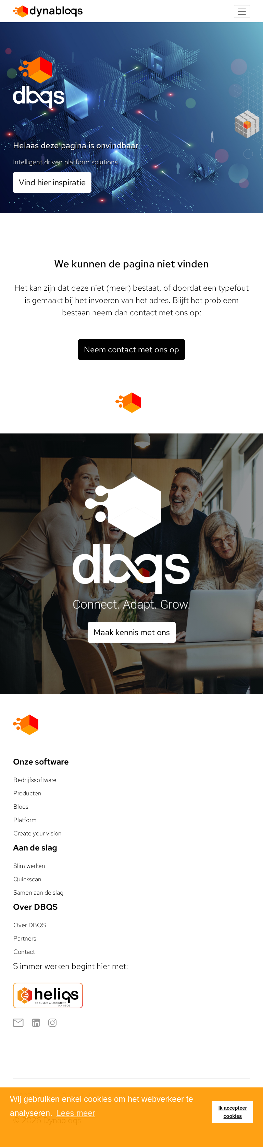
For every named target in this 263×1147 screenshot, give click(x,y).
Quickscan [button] (27, 879)
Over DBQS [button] (29, 925)
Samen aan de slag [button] (38, 892)
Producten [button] (27, 793)
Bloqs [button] (20, 806)
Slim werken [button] (29, 866)
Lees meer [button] (75, 1113)
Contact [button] (24, 952)
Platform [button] (25, 820)
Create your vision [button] (37, 833)
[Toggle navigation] (242, 11)
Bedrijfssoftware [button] (35, 780)
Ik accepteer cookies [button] (232, 1112)
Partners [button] (24, 938)
